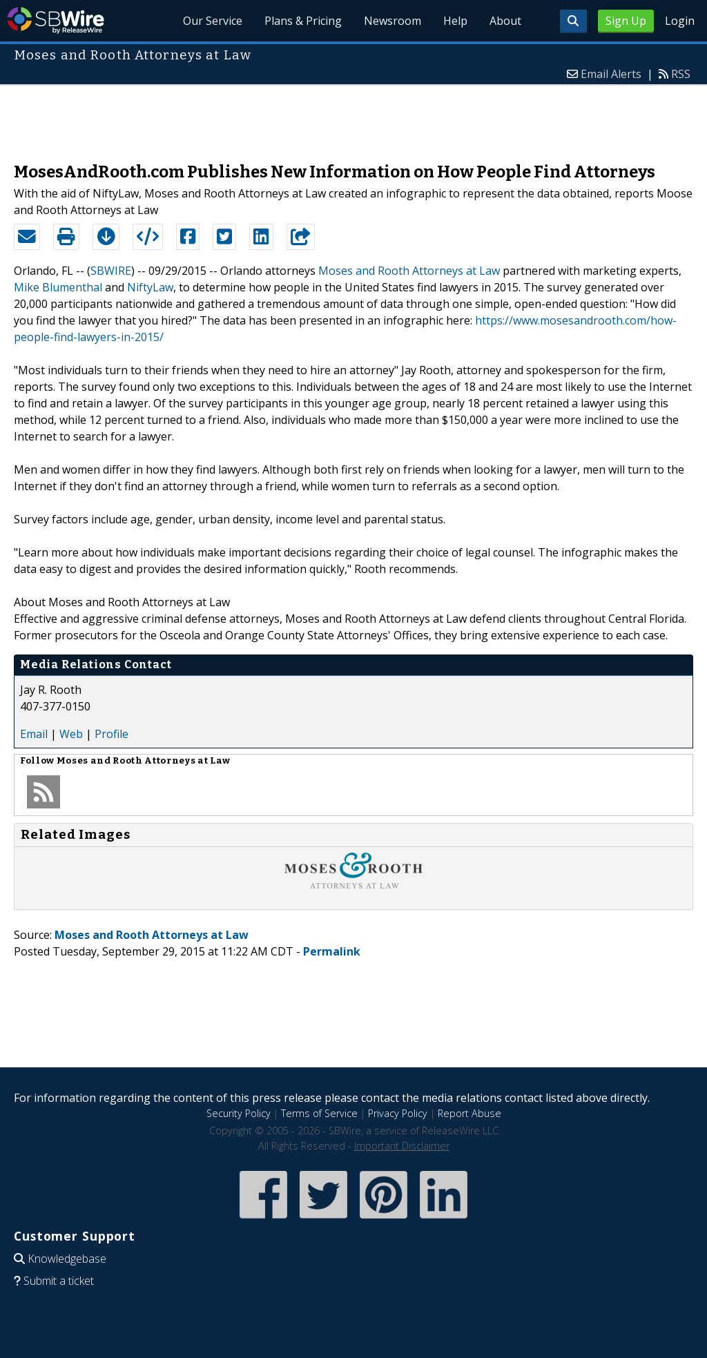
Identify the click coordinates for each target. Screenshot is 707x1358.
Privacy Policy (397, 1113)
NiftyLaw (150, 287)
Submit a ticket (58, 1280)
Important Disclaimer (401, 1145)
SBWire (55, 20)
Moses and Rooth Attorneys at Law (409, 270)
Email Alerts (611, 73)
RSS (680, 73)
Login (680, 20)
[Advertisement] (353, 117)
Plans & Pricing (303, 20)
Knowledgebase (67, 1258)
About (505, 20)
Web (71, 733)
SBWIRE (110, 270)
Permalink (331, 951)
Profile (111, 733)
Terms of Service (319, 1113)
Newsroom (392, 20)
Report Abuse (469, 1113)
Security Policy (238, 1113)
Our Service (212, 20)
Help (455, 20)
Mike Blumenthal (58, 287)
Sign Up (626, 20)
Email (34, 733)
